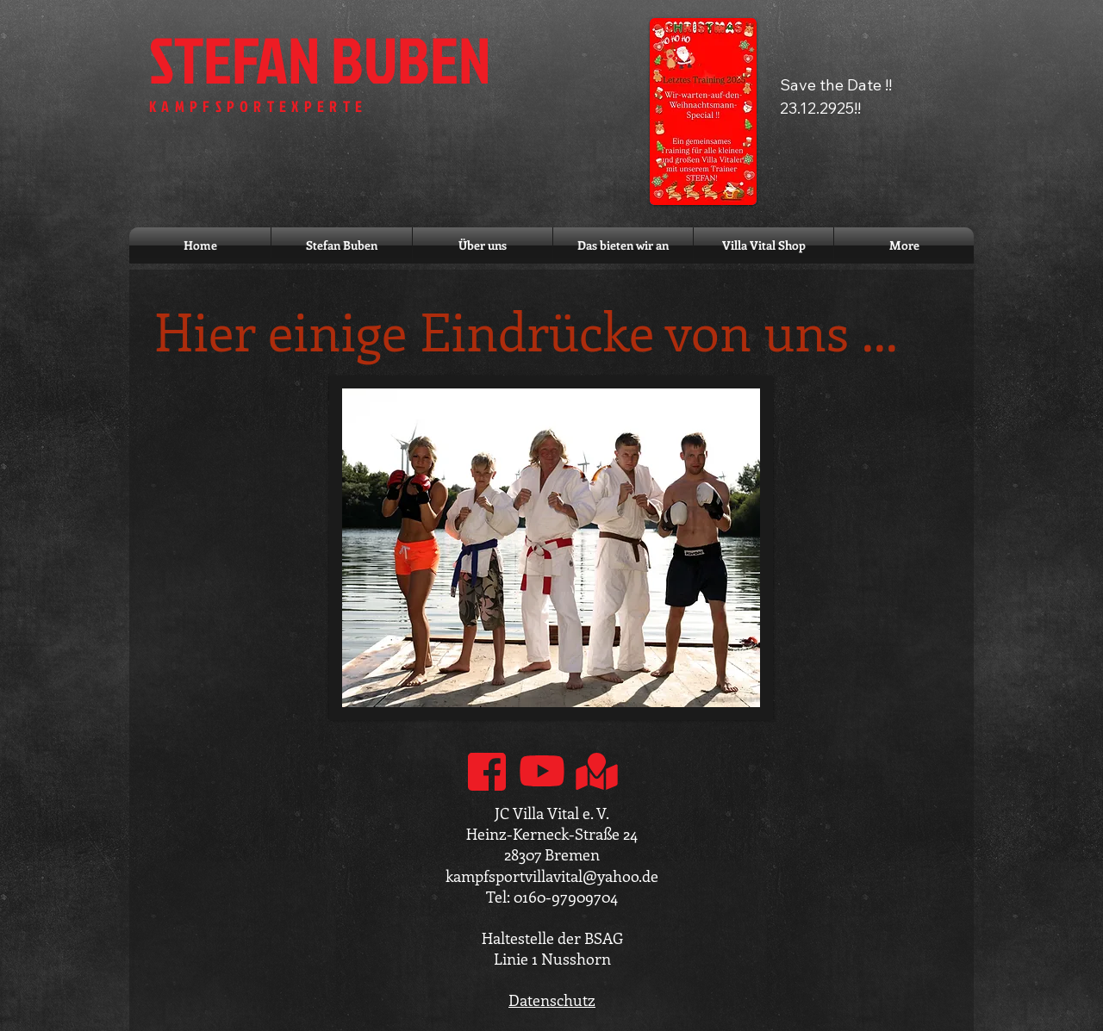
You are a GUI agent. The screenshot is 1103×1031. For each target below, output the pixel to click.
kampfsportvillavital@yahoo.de (552, 876)
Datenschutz (551, 1000)
